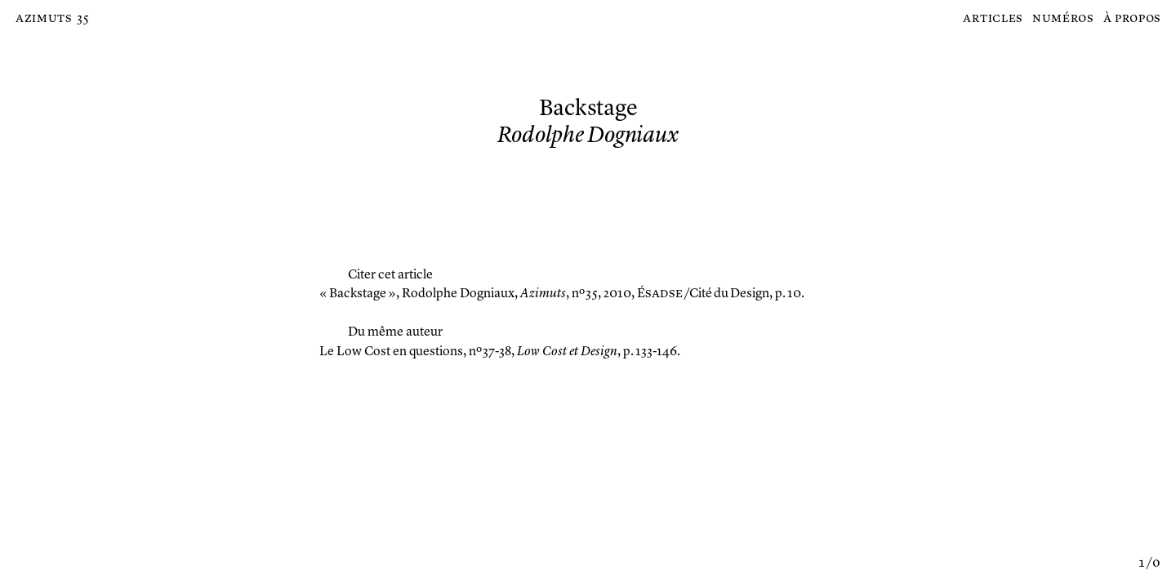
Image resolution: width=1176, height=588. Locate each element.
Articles (992, 18)
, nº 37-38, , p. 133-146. (499, 352)
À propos (1132, 18)
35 (83, 18)
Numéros (1063, 18)
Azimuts (44, 18)
